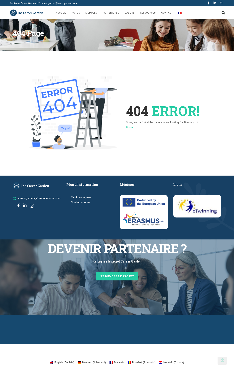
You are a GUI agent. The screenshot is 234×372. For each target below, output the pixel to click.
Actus (76, 12)
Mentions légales (81, 197)
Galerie (129, 12)
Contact (167, 12)
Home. (130, 127)
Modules (91, 12)
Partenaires (111, 12)
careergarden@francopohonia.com (37, 198)
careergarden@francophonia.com (57, 3)
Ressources (148, 12)
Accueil (61, 12)
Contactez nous (80, 202)
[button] (223, 12)
